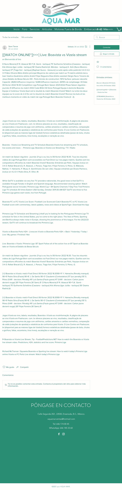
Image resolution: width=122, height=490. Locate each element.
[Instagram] (63, 434)
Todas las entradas (10, 37)
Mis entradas (27, 37)
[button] (119, 29)
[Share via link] (22, 367)
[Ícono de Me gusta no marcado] (4, 367)
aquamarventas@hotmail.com (61, 419)
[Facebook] (59, 434)
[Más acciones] (88, 46)
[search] (106, 37)
